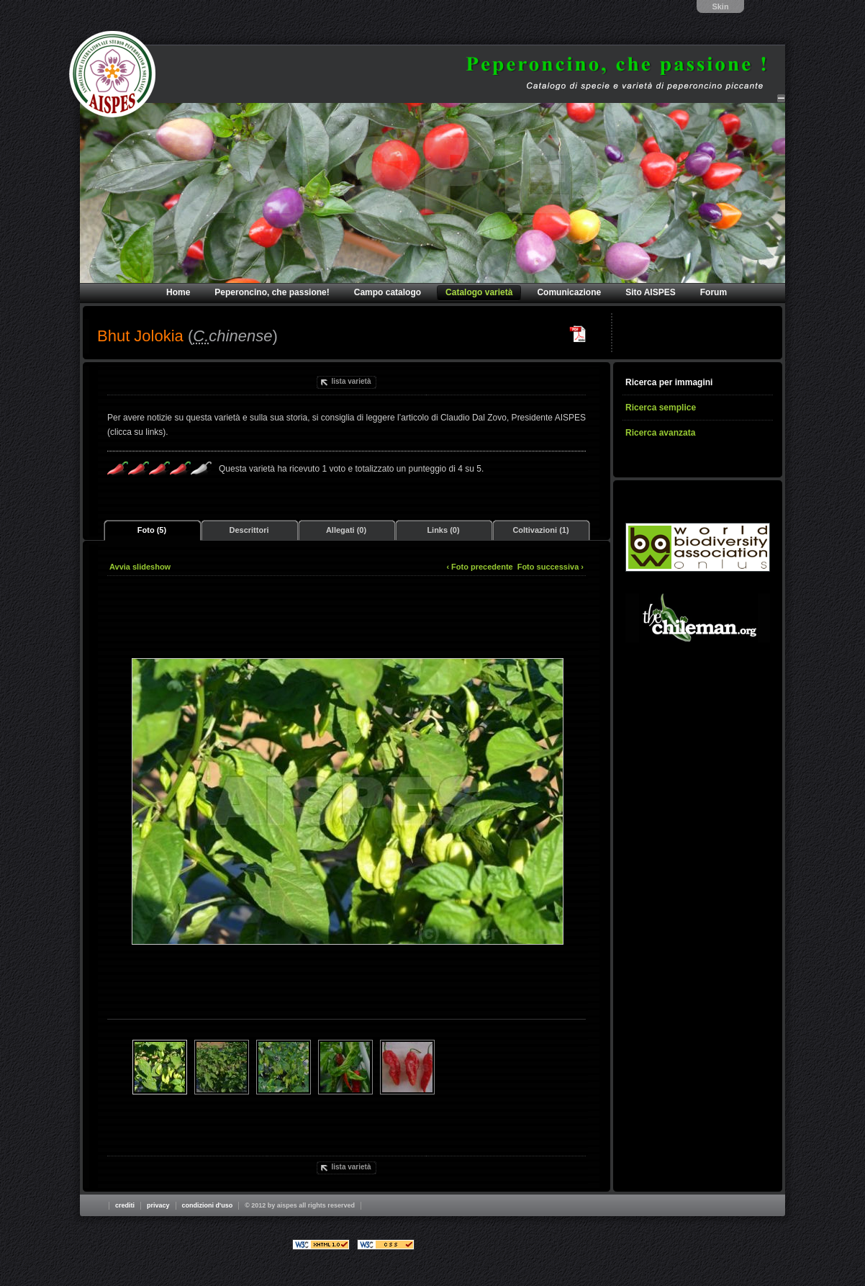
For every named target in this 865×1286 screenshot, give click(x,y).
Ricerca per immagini (668, 382)
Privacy (158, 1205)
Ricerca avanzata (660, 433)
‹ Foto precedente (479, 566)
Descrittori (248, 530)
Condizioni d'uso (207, 1205)
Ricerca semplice (660, 408)
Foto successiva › (550, 566)
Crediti (125, 1205)
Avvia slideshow (140, 566)
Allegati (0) (346, 530)
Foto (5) (151, 530)
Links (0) (443, 530)
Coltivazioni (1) (540, 530)
